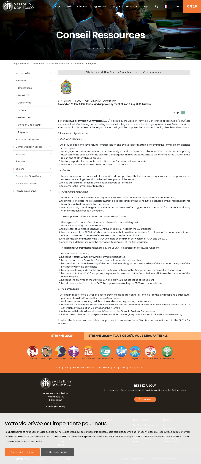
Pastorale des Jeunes (28, 139)
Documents (24, 102)
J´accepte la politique (22, 452)
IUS (131, 367)
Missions (20, 154)
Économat (21, 161)
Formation (78, 63)
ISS (115, 367)
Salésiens (82, 6)
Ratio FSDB (23, 95)
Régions (92, 63)
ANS (58, 367)
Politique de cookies (57, 452)
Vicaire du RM (23, 73)
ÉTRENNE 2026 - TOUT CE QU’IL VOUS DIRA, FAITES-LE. (128, 335)
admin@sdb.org (55, 406)
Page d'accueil (63, 6)
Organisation (100, 6)
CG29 (192, 6)
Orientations (25, 88)
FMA (139, 367)
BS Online (104, 367)
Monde (116, 6)
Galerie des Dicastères (28, 176)
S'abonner (145, 399)
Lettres (22, 110)
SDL (67, 367)
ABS (123, 367)
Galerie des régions (26, 183)
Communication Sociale (29, 146)
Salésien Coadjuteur (29, 124)
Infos (147, 6)
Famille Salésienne (26, 191)
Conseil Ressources (59, 63)
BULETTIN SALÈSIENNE (84, 367)
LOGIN (176, 6)
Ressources (132, 6)
